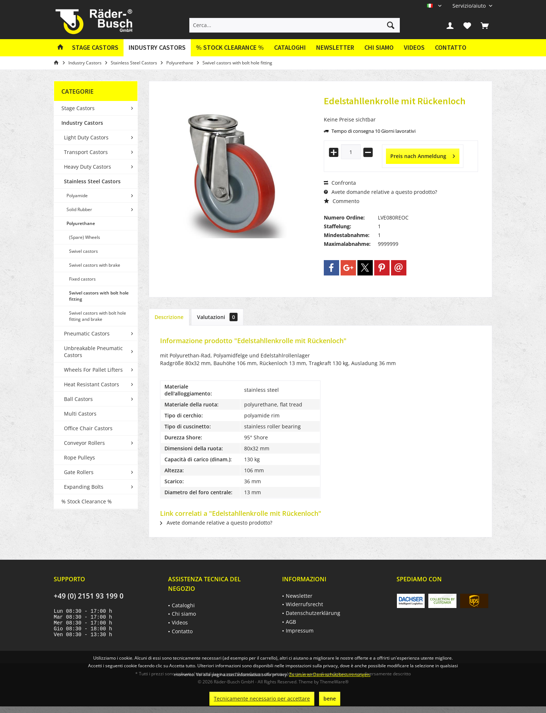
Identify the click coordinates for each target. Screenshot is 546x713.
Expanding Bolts (83, 486)
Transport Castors (86, 152)
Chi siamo (379, 47)
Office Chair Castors (88, 428)
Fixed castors (82, 279)
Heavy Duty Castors (87, 166)
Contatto (450, 47)
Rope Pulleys (79, 457)
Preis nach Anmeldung (422, 155)
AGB (291, 621)
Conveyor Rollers (84, 442)
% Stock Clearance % (86, 501)
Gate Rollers (79, 472)
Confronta (340, 182)
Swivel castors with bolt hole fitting (99, 296)
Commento (341, 201)
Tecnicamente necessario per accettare (262, 698)
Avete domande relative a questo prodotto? (380, 191)
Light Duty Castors (86, 137)
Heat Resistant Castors (91, 384)
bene (329, 698)
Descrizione (169, 317)
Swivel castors (83, 251)
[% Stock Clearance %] (230, 47)
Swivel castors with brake (94, 265)
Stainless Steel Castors (92, 181)
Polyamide (77, 195)
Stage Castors (78, 108)
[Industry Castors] (157, 47)
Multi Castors (80, 413)
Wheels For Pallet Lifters (93, 369)
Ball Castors (78, 398)
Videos (414, 47)
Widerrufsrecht (304, 604)
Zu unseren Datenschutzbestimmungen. (330, 674)
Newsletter (335, 47)
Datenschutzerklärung (313, 612)
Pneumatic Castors (87, 333)
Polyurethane (81, 223)
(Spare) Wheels (84, 237)
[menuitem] (469, 5)
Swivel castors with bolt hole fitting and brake (97, 316)
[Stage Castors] (95, 47)
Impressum (300, 630)
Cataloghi (290, 47)
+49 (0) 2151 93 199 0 (89, 596)
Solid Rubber (79, 209)
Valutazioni (217, 317)
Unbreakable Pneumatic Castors (93, 352)
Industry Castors (82, 122)
